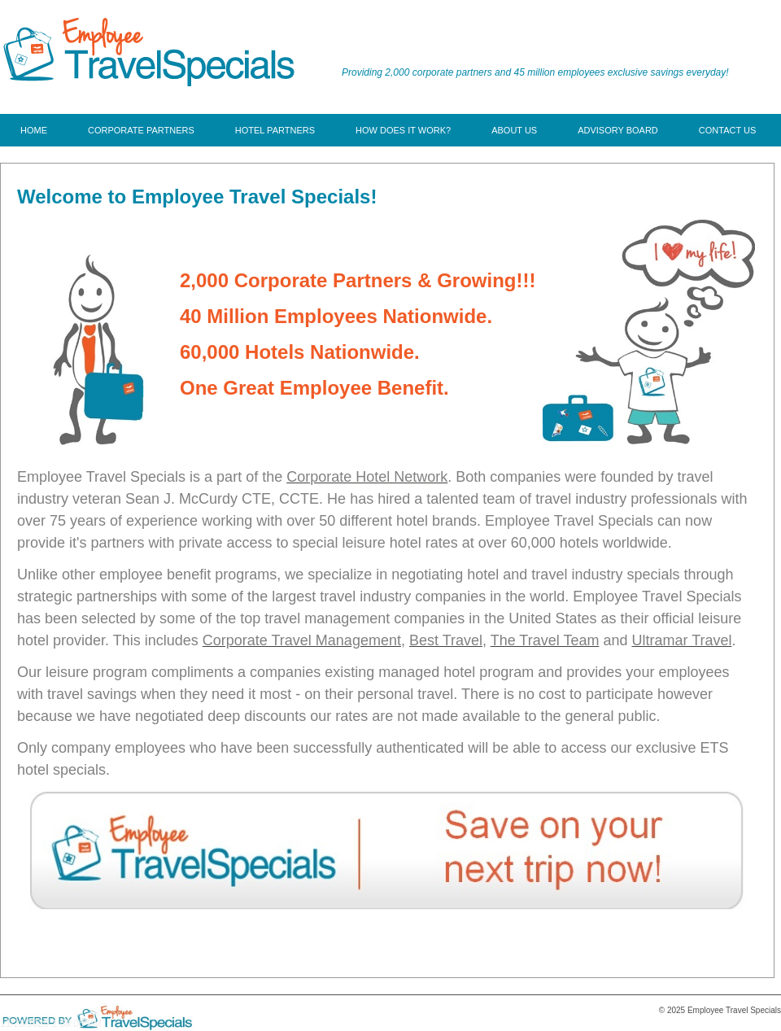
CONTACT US (728, 130)
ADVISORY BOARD (618, 130)
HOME (33, 130)
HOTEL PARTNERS (275, 130)
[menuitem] (34, 130)
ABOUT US (514, 130)
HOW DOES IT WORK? (403, 130)
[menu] (388, 130)
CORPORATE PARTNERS (141, 130)
